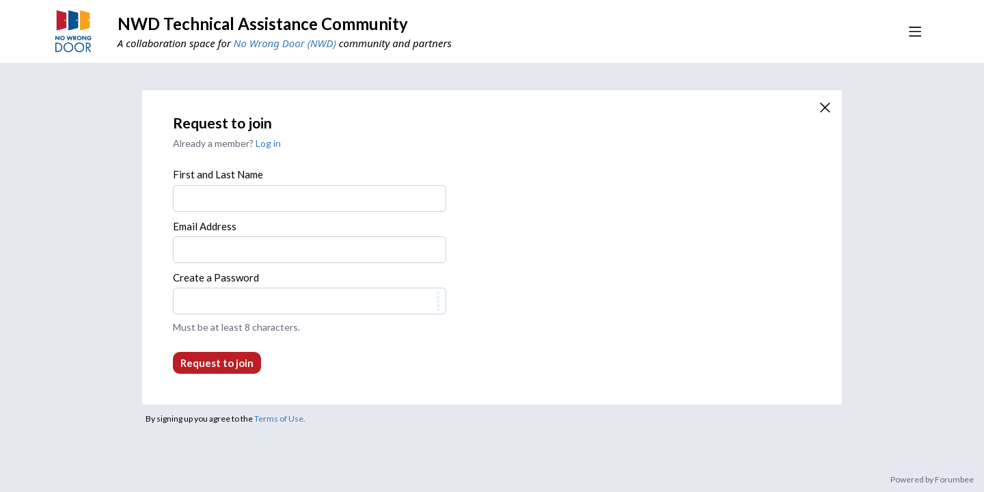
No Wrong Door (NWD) (285, 43)
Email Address (204, 226)
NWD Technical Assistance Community (263, 23)
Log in (268, 143)
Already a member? (227, 143)
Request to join (217, 363)
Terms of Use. (279, 418)
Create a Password (216, 277)
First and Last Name (218, 174)
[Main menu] (915, 31)
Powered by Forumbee (932, 479)
